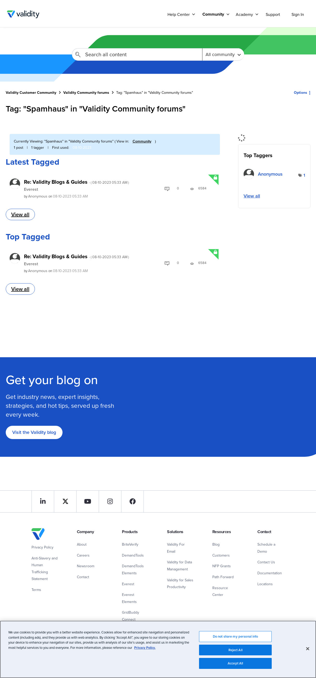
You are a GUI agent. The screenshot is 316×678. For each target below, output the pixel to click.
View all (20, 214)
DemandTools (133, 555)
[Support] (193, 14)
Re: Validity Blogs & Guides (76, 182)
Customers (221, 555)
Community (142, 141)
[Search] (137, 54)
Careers (83, 555)
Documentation (269, 573)
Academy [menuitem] (244, 14)
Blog (216, 544)
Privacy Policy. (145, 649)
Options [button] (300, 92)
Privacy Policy (42, 547)
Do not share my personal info (235, 638)
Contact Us (266, 562)
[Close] (307, 650)
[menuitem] (214, 14)
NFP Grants (221, 566)
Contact (83, 577)
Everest (31, 189)
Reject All (235, 651)
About (81, 544)
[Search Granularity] (223, 54)
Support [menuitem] (273, 14)
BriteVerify (130, 544)
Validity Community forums (86, 92)
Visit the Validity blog (34, 432)
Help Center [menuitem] (179, 14)
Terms (36, 589)
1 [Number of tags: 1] (304, 175)
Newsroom (85, 566)
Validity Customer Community (23, 14)
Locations (265, 584)
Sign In (298, 14)
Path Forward (223, 577)
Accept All (235, 665)
